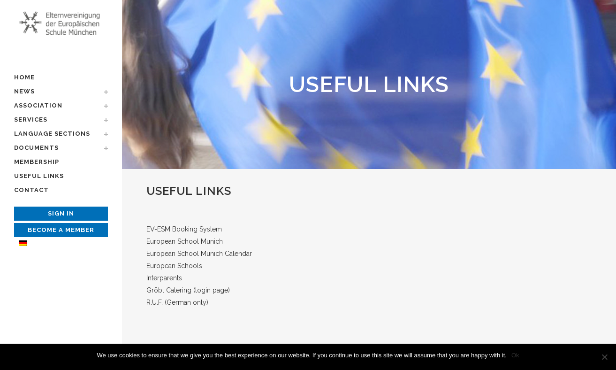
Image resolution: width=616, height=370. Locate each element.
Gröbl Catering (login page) (188, 290)
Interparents (164, 278)
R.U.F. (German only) (177, 302)
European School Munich (184, 241)
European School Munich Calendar (199, 253)
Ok (515, 355)
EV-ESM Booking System (184, 229)
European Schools (174, 266)
